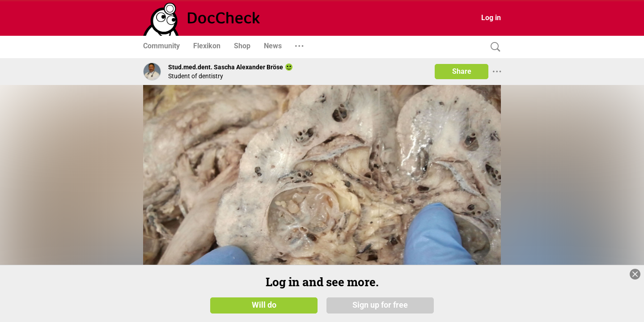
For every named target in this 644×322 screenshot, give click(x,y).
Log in (491, 17)
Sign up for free (380, 305)
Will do (264, 305)
